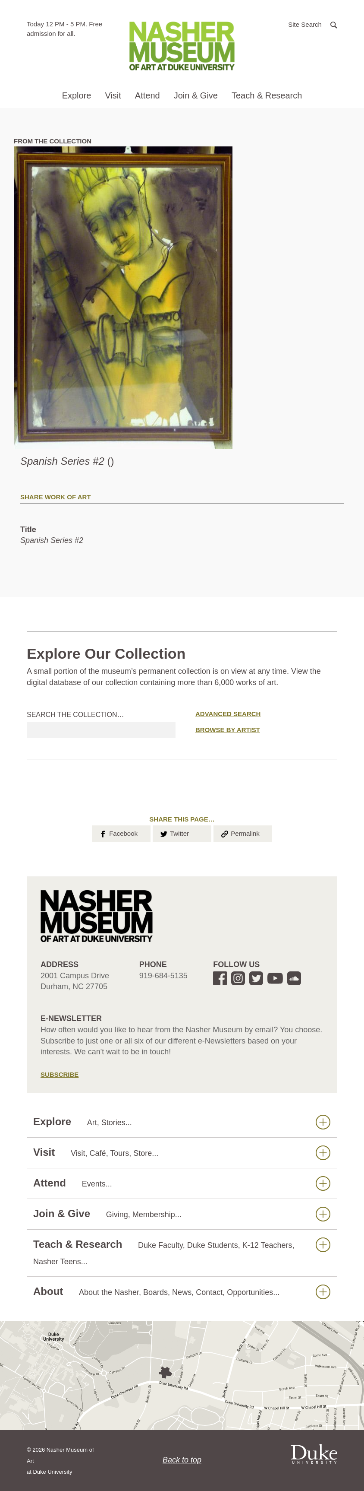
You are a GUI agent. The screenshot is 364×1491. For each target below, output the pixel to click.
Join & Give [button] (196, 95)
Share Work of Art (55, 497)
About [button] (181, 1292)
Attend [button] (147, 95)
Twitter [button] (174, 832)
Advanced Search (227, 713)
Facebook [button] (118, 832)
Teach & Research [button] (267, 95)
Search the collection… (75, 714)
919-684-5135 (163, 975)
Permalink (240, 832)
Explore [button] (76, 95)
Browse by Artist (227, 729)
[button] (312, 24)
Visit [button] (113, 95)
